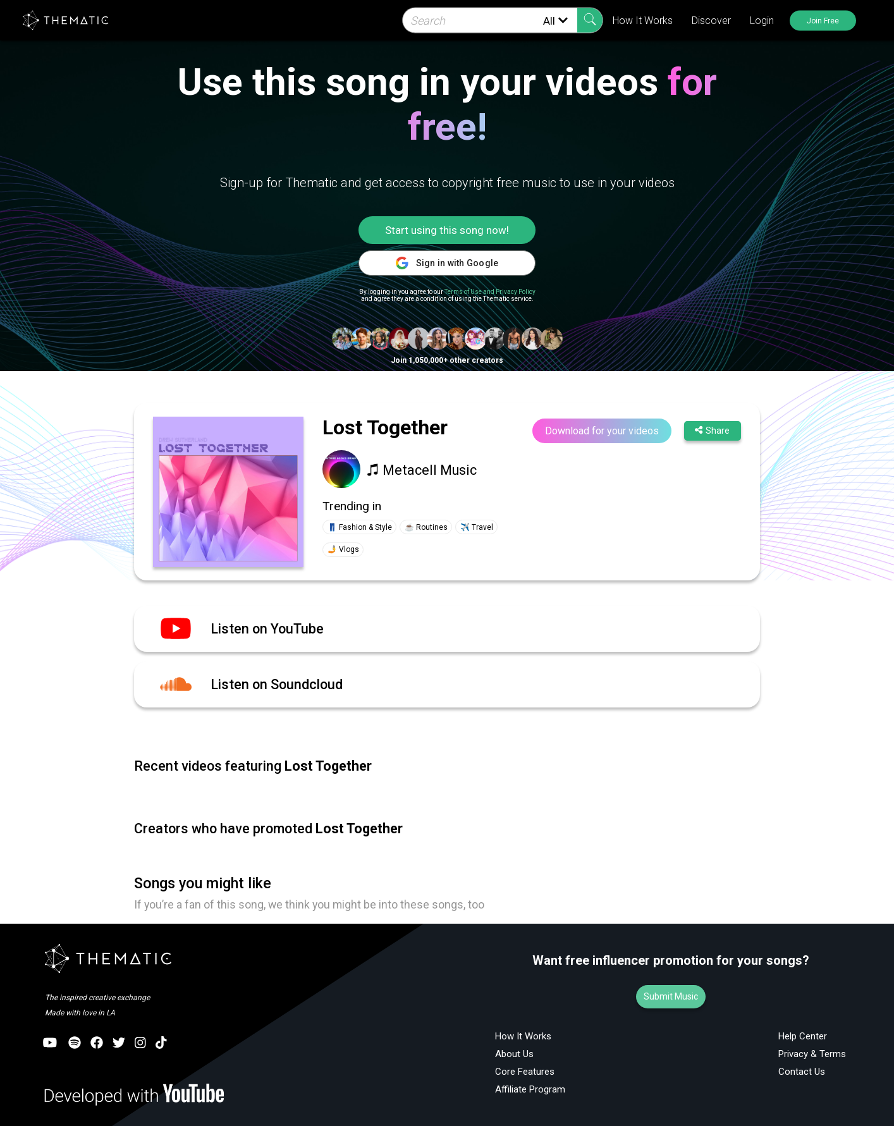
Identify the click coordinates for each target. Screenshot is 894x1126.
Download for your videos (602, 431)
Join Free (823, 20)
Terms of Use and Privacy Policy (490, 291)
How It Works (643, 21)
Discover (711, 21)
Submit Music (671, 996)
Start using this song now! (447, 230)
